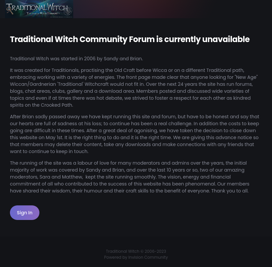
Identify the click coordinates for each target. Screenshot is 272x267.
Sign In (24, 212)
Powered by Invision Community (136, 257)
